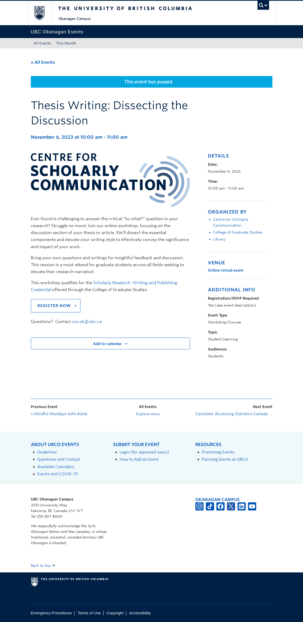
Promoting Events (218, 452)
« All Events (43, 62)
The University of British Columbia (43, 13)
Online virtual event (225, 270)
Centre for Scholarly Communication (231, 222)
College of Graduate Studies (237, 232)
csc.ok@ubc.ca (87, 321)
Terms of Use (89, 613)
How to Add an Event (139, 459)
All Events (42, 43)
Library (219, 239)
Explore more (148, 414)
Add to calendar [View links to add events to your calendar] (107, 344)
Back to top (43, 565)
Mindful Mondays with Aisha (59, 414)
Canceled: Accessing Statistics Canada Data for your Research (233, 414)
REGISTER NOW (54, 305)
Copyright (115, 613)
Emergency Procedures (51, 613)
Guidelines (47, 452)
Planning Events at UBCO (225, 459)
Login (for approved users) (144, 452)
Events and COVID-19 (57, 474)
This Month (66, 43)
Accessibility (140, 613)
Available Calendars (55, 467)
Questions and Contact (58, 459)
